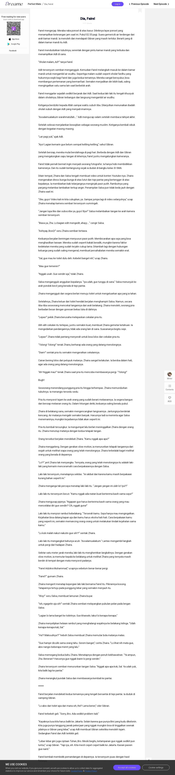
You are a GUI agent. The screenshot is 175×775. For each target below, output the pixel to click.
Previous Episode (139, 4)
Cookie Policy (77, 771)
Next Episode (162, 4)
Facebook (13, 51)
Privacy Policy (91, 771)
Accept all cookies (127, 767)
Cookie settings (155, 767)
